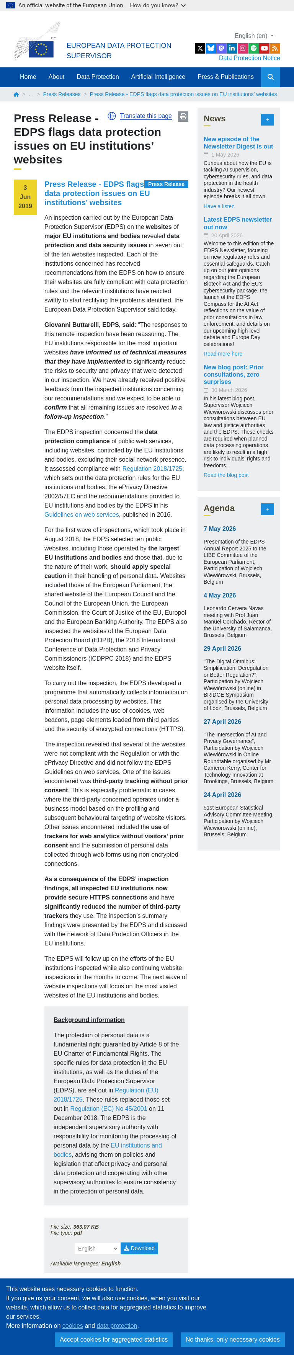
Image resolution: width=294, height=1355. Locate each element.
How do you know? (158, 5)
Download (139, 1248)
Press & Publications (226, 76)
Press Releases (61, 94)
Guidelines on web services (81, 514)
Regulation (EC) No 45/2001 (108, 1108)
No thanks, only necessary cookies (233, 1339)
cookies (72, 1325)
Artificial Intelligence (158, 76)
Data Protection (98, 76)
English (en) (252, 36)
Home (28, 76)
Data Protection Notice (249, 58)
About (57, 76)
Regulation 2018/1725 (152, 468)
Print (183, 116)
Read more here (223, 354)
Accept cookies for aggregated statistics (114, 1339)
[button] (111, 116)
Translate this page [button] (146, 116)
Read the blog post (226, 475)
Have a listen (219, 206)
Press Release (166, 184)
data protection (117, 1325)
